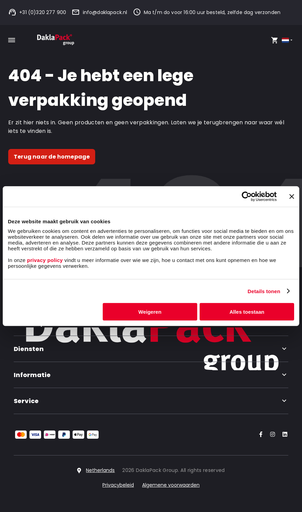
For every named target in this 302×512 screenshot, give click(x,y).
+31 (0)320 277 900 (37, 12)
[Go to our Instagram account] (271, 435)
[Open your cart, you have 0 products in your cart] (274, 40)
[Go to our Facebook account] (259, 435)
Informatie (151, 375)
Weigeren (149, 312)
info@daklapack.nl (99, 12)
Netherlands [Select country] (100, 470)
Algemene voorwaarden (171, 485)
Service (151, 401)
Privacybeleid (118, 485)
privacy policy (44, 260)
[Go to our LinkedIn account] (282, 435)
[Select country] (288, 40)
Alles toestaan (246, 312)
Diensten (151, 349)
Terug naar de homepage (52, 157)
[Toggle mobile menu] (11, 40)
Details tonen (264, 291)
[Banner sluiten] (291, 196)
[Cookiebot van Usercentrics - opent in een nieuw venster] (247, 196)
